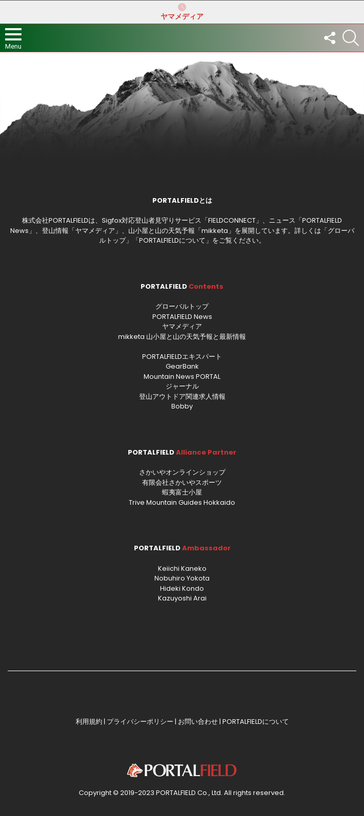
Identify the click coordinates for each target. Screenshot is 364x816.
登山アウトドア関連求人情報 (182, 396)
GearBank (182, 366)
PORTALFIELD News (182, 316)
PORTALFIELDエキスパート (182, 356)
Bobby (182, 406)
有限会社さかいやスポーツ (182, 482)
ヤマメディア (182, 11)
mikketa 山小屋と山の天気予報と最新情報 (182, 336)
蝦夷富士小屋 (182, 492)
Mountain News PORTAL (182, 376)
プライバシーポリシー (140, 721)
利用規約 (89, 721)
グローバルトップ (182, 306)
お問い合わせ (198, 721)
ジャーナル (182, 386)
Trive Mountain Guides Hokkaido (182, 502)
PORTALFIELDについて (172, 240)
